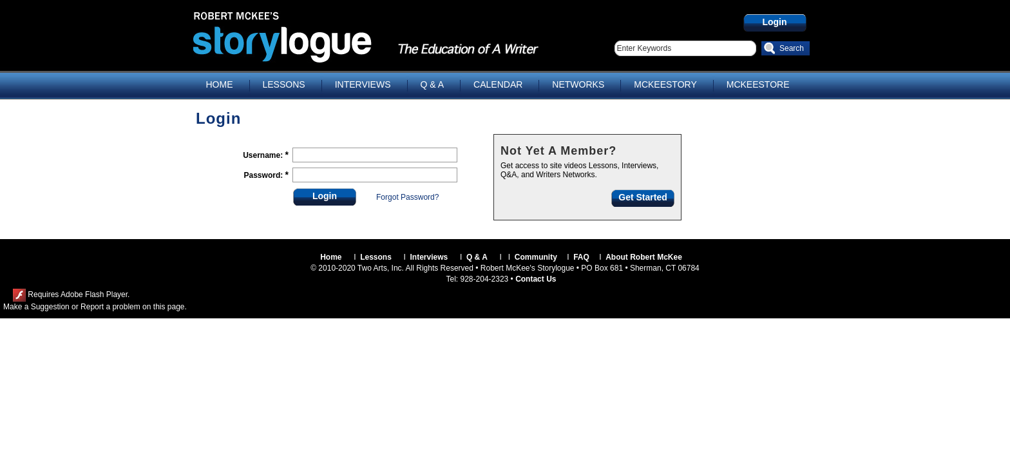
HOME (219, 84)
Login (774, 22)
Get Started (642, 197)
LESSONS (284, 84)
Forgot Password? (407, 197)
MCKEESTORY (665, 84)
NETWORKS (578, 84)
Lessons (376, 257)
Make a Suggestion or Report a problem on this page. (95, 306)
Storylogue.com (315, 36)
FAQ (581, 257)
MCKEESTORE (758, 84)
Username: (264, 155)
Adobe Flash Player (94, 294)
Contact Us (535, 279)
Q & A (432, 84)
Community (536, 257)
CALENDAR (497, 84)
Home (330, 257)
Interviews (429, 257)
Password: (264, 175)
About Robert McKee (643, 257)
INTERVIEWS (363, 84)
